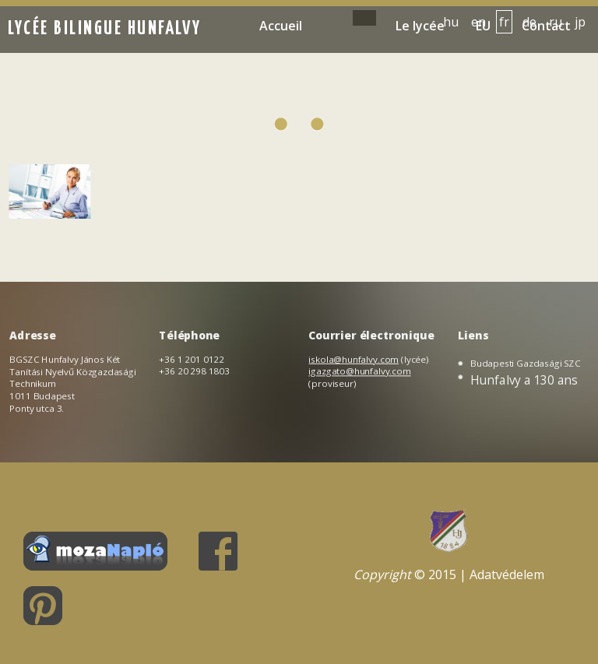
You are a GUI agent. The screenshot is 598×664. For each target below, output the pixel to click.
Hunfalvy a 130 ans (524, 379)
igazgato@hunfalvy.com (359, 371)
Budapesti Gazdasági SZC (525, 363)
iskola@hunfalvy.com (353, 359)
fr (504, 21)
